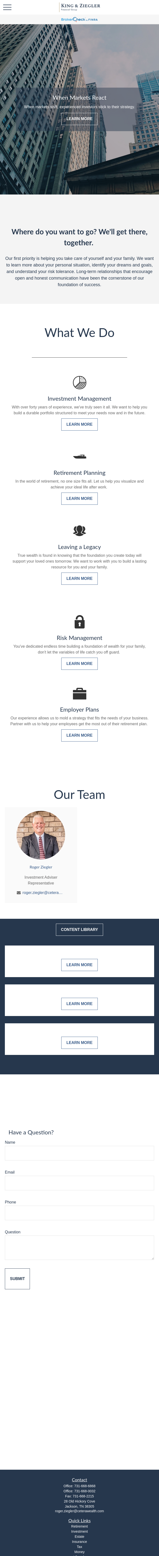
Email (10, 1172)
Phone (10, 1202)
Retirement (79, 1526)
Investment (79, 1531)
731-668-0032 (84, 1491)
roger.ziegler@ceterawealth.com (44, 893)
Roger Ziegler (41, 867)
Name (10, 1142)
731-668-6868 (84, 1486)
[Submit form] (17, 1278)
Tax (79, 1547)
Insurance (79, 1542)
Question (12, 1232)
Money (79, 1552)
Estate (79, 1536)
